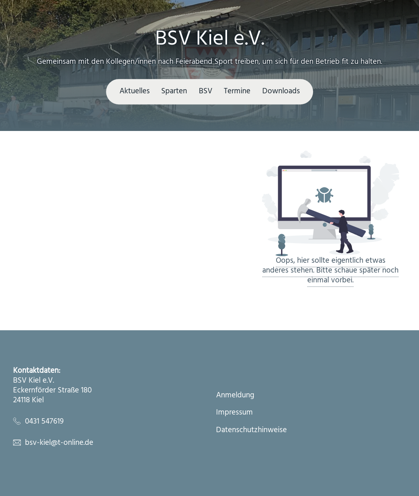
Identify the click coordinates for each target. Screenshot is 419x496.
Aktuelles (134, 91)
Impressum (234, 413)
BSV (205, 91)
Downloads (281, 91)
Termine (237, 91)
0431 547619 (44, 421)
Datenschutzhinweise (251, 430)
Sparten (174, 91)
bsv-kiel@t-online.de (59, 443)
